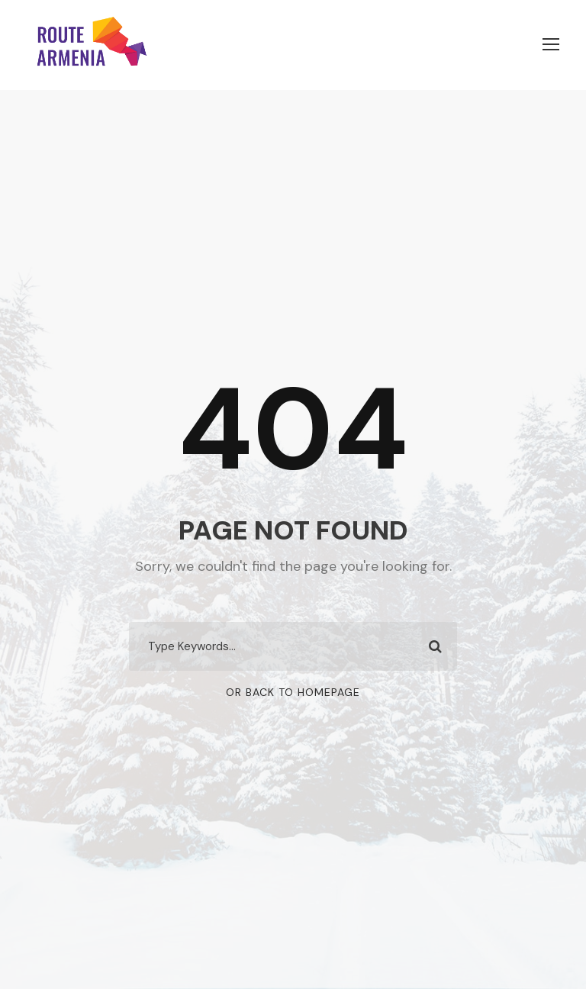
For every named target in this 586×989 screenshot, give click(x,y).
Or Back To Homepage (293, 692)
